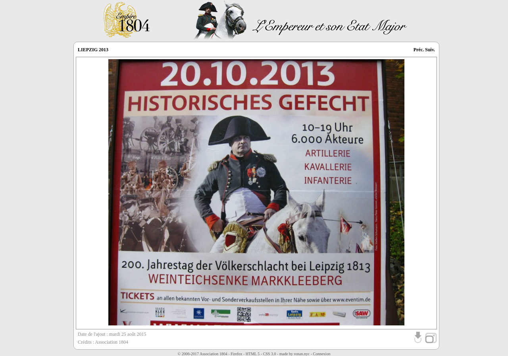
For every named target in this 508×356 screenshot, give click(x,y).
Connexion (322, 354)
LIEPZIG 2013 (93, 49)
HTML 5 (253, 354)
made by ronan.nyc (294, 354)
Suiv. (430, 49)
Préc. (419, 49)
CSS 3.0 (269, 354)
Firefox (236, 354)
